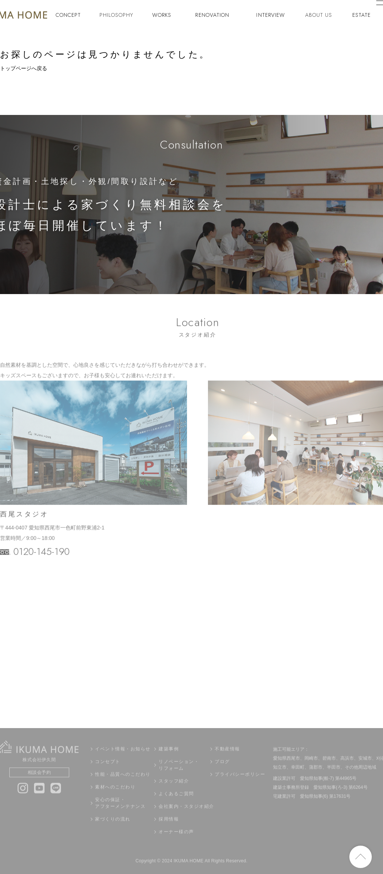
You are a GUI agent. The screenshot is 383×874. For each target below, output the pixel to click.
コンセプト (107, 772)
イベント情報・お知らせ (123, 759)
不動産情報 (227, 759)
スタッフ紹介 (174, 792)
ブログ (222, 772)
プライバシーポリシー (240, 785)
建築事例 (169, 759)
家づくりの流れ (113, 830)
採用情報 (169, 830)
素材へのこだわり (115, 797)
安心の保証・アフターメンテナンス (120, 814)
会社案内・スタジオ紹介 (184, 817)
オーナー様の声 (176, 842)
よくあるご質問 (176, 804)
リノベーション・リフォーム (179, 776)
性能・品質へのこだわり (123, 785)
